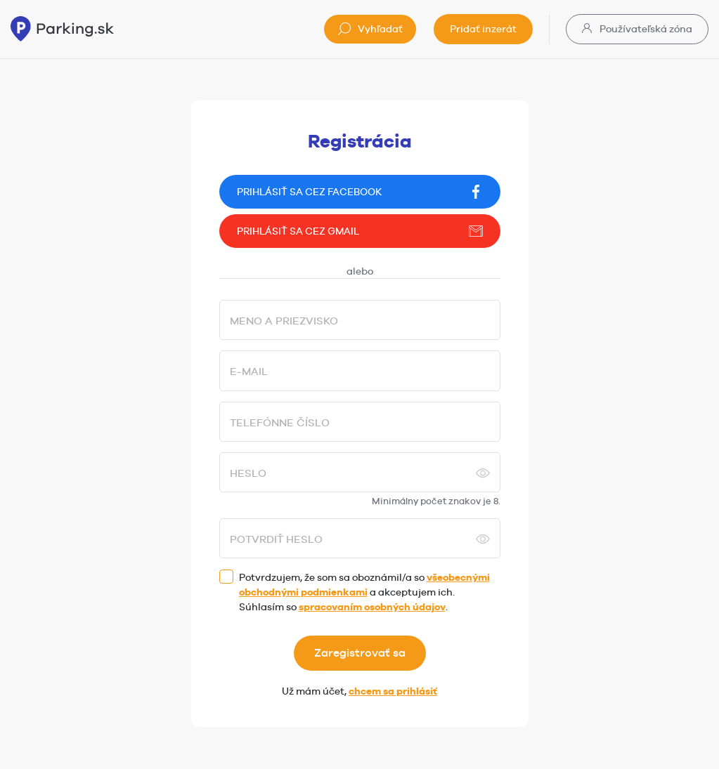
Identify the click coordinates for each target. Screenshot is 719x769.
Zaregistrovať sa (360, 652)
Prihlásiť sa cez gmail (360, 231)
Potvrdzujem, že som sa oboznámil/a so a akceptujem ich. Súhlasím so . (364, 592)
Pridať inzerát (483, 28)
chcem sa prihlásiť (393, 691)
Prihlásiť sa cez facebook (360, 192)
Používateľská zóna (637, 28)
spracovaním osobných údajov (372, 606)
